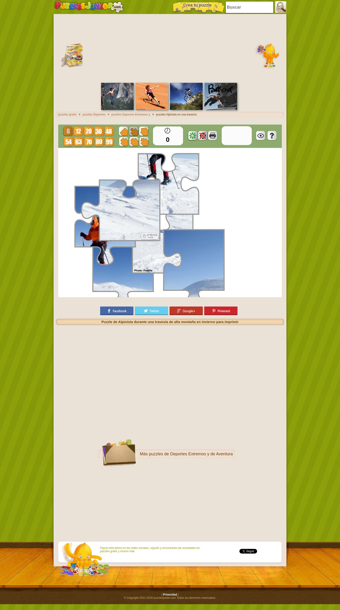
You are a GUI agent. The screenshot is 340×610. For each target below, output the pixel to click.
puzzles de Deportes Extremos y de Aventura (191, 454)
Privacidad (170, 594)
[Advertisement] (170, 47)
